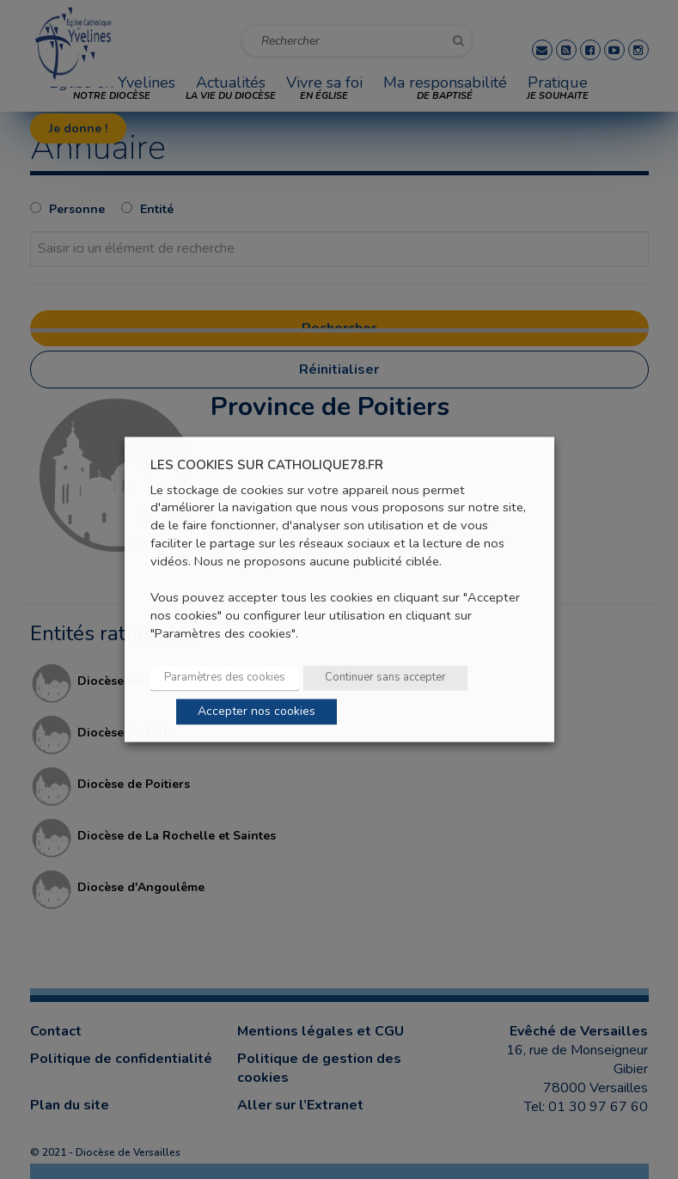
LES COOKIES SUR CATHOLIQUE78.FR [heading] (266, 465)
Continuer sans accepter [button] (385, 678)
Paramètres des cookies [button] (224, 678)
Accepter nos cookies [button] (256, 712)
